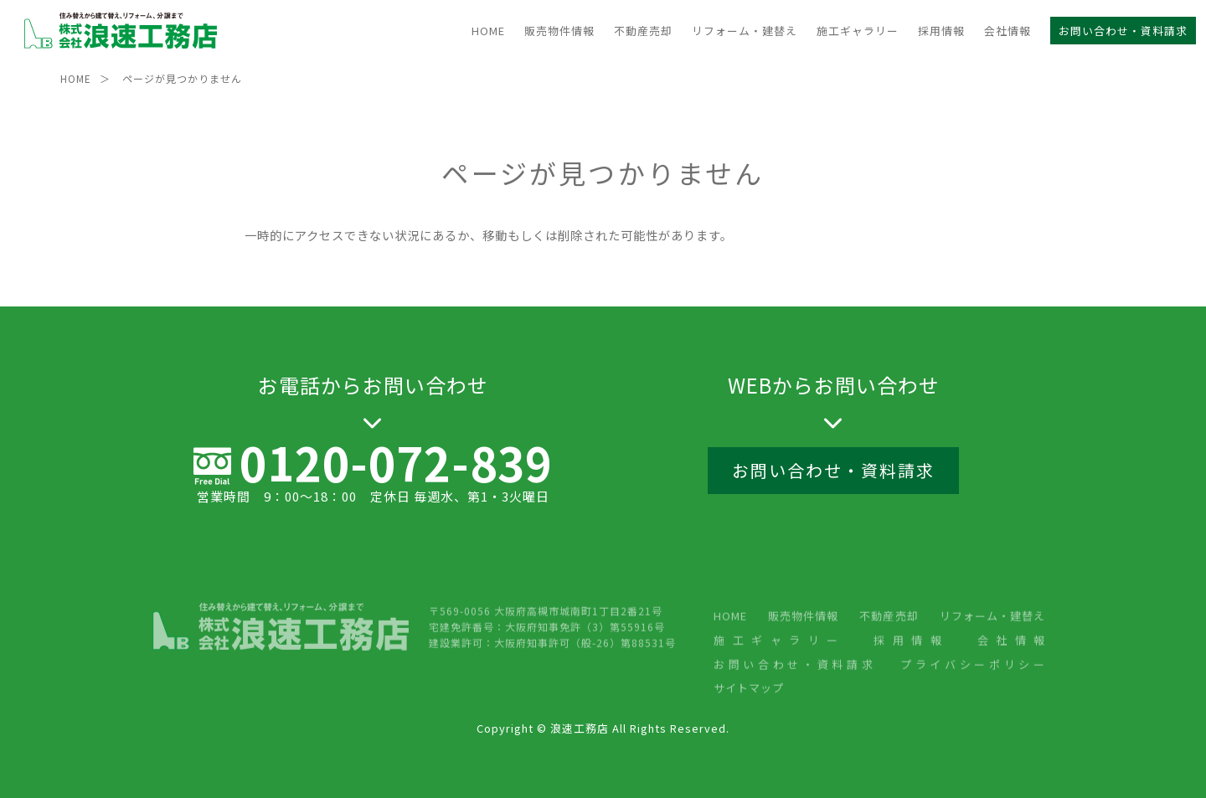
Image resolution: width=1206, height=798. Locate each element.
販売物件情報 (559, 31)
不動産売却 (643, 31)
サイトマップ (749, 736)
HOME (488, 31)
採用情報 (941, 31)
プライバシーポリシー (972, 713)
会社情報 (1007, 31)
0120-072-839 (396, 466)
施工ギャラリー (858, 31)
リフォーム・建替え (744, 31)
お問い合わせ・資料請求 (1123, 31)
